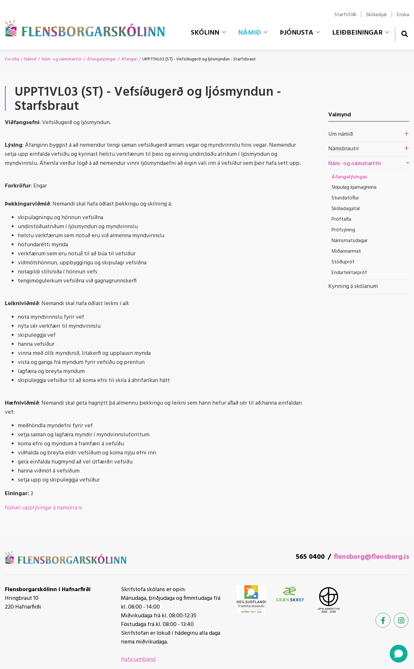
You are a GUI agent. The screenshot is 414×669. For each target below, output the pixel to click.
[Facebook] (383, 620)
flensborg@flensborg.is (371, 557)
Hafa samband (138, 659)
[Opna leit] (404, 34)
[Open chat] (399, 654)
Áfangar (129, 59)
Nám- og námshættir (62, 59)
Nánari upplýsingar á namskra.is (43, 508)
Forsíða (12, 59)
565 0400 (310, 557)
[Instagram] (401, 620)
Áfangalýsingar (101, 59)
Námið (30, 59)
